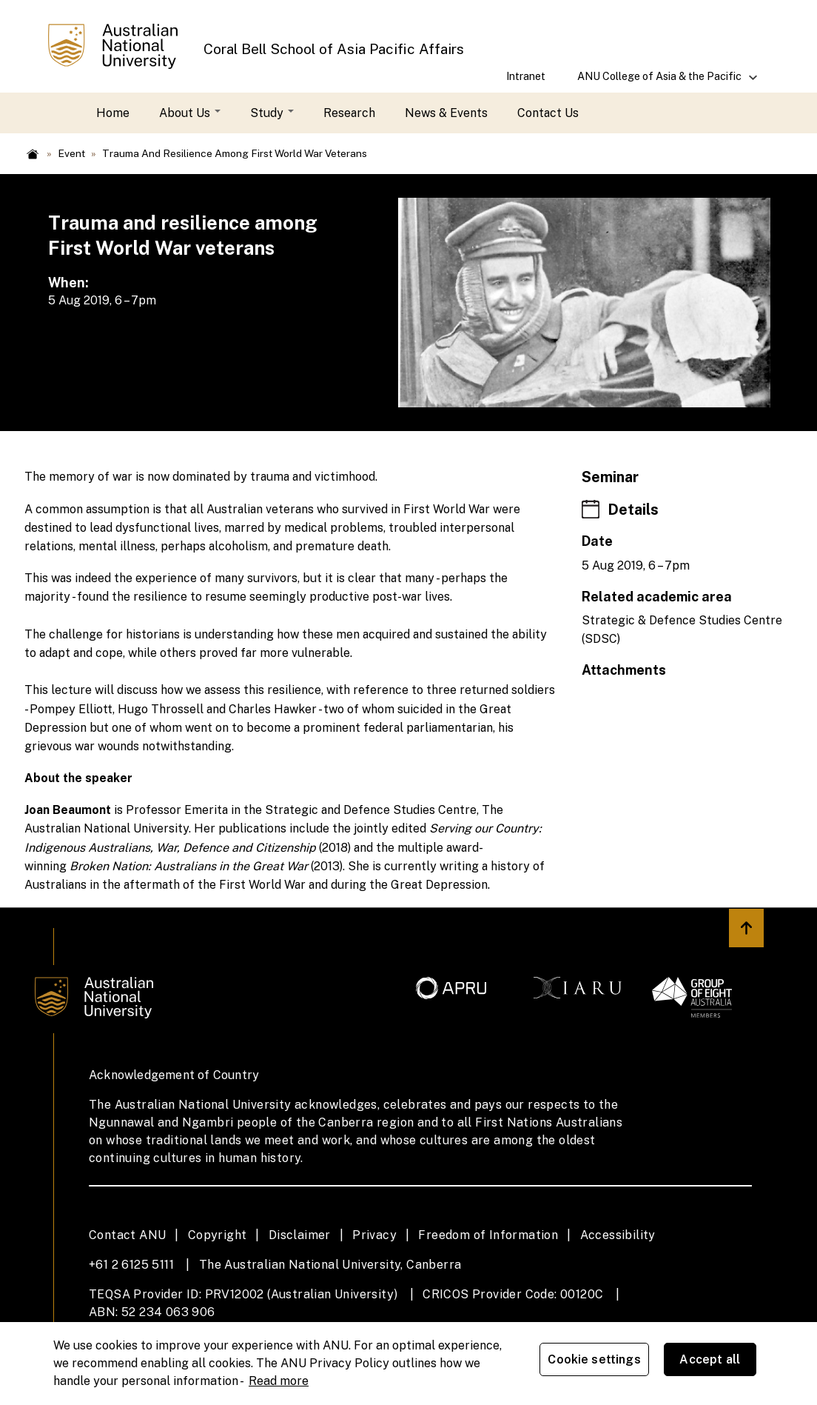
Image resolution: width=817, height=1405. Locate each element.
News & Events (446, 113)
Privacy (374, 1235)
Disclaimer (300, 1235)
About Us (190, 113)
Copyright (217, 1235)
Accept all (717, 1362)
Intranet (525, 76)
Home (113, 113)
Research (349, 113)
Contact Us (548, 113)
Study (272, 113)
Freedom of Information (488, 1235)
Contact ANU (127, 1235)
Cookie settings (602, 1362)
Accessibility (618, 1235)
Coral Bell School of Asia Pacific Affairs (334, 49)
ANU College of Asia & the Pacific (660, 81)
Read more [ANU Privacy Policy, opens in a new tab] (279, 1379)
